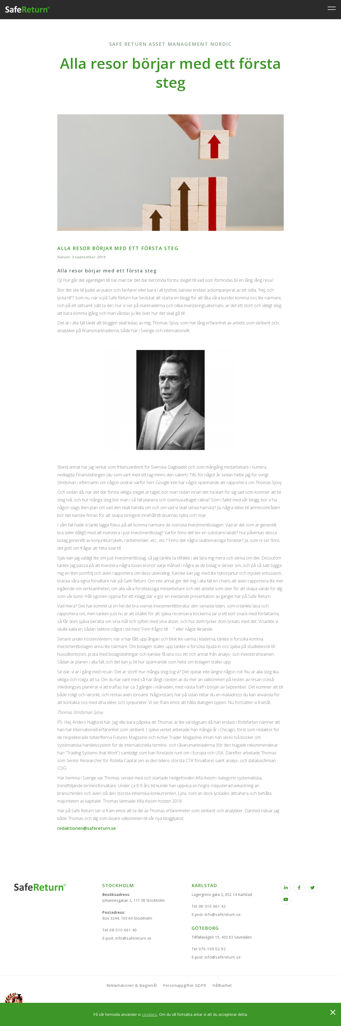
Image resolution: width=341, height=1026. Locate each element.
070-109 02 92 (212, 948)
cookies (149, 1014)
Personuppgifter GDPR (184, 985)
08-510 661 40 (123, 929)
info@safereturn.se (133, 938)
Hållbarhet (222, 985)
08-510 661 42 (212, 906)
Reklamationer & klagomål (132, 985)
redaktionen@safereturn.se (86, 828)
